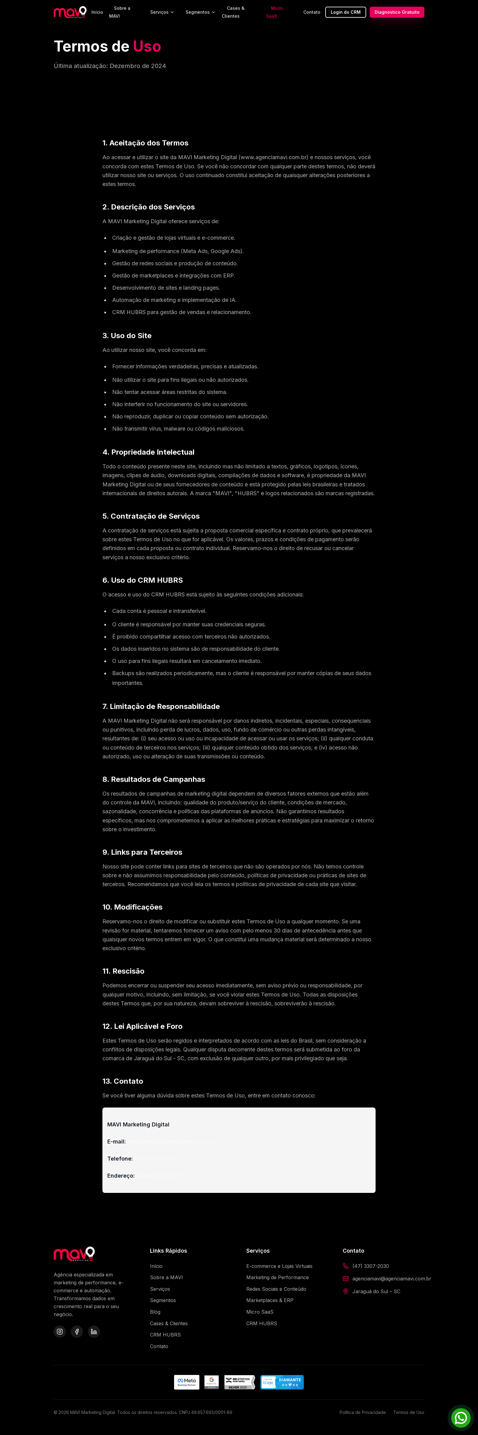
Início (97, 12)
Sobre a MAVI (119, 12)
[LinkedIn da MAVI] (94, 1332)
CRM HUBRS (165, 1335)
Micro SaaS (274, 12)
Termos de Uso (408, 1412)
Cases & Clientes (233, 12)
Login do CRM (346, 12)
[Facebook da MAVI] (77, 1332)
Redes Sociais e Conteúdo (276, 1289)
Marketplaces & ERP (270, 1300)
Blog (155, 1312)
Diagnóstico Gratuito (397, 12)
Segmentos (201, 12)
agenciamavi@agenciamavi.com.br (391, 1279)
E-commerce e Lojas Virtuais (279, 1266)
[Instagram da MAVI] (60, 1332)
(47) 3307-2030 (370, 1266)
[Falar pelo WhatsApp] (461, 1418)
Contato (311, 12)
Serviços (162, 12)
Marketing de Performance (277, 1277)
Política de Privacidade (363, 1412)
